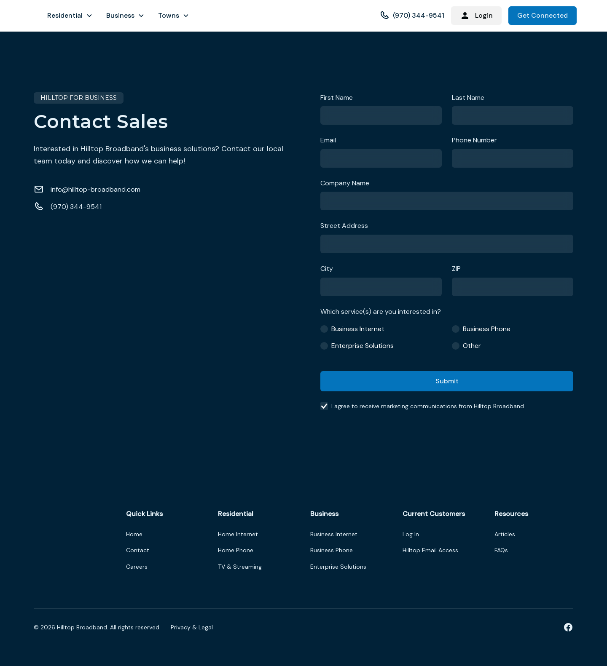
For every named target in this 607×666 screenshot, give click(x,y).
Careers (137, 566)
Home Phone (235, 550)
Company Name (344, 183)
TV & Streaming (240, 566)
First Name (336, 97)
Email (328, 140)
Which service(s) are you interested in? (380, 311)
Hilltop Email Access (430, 550)
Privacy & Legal (192, 627)
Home (134, 534)
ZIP (456, 268)
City (326, 268)
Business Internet (333, 534)
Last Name (468, 97)
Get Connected (542, 15)
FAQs (501, 550)
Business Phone (331, 550)
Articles (504, 534)
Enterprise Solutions (338, 566)
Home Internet (238, 534)
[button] (69, 15)
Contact (137, 550)
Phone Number (474, 140)
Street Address (344, 225)
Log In (411, 534)
